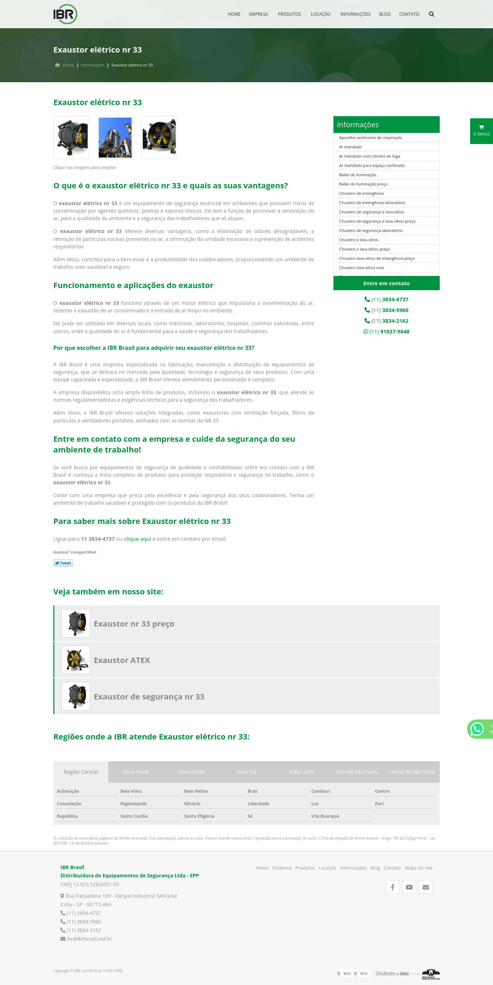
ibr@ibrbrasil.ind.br (86, 938)
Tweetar (63, 562)
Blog (385, 14)
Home (234, 14)
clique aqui (137, 538)
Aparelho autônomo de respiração (370, 137)
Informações (356, 14)
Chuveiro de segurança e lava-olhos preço (377, 221)
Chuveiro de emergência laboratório (372, 202)
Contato (409, 14)
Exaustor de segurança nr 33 (149, 696)
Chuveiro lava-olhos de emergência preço (377, 258)
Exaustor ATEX (122, 659)
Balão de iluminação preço (363, 184)
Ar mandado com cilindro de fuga (369, 156)
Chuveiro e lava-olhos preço (364, 249)
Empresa (258, 14)
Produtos (289, 14)
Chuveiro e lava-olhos (359, 239)
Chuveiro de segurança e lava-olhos (371, 211)
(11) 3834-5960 (80, 921)
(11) (386, 299)
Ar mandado (350, 146)
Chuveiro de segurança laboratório (371, 230)
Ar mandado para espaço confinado (372, 165)
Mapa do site (419, 868)
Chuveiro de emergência (361, 193)
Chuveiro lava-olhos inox (361, 267)
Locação (321, 14)
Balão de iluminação (357, 174)
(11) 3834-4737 (80, 913)
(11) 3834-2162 (80, 930)
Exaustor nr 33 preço (134, 623)
